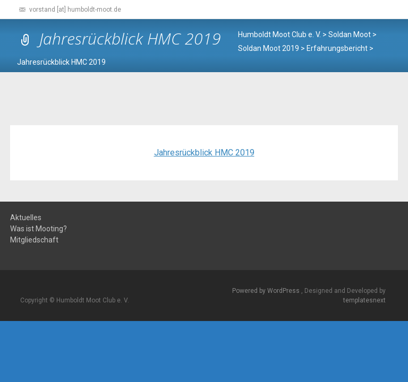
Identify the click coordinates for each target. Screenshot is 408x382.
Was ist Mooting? (38, 229)
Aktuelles (25, 217)
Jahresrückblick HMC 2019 (204, 152)
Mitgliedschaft (34, 240)
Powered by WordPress (266, 290)
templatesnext (364, 300)
